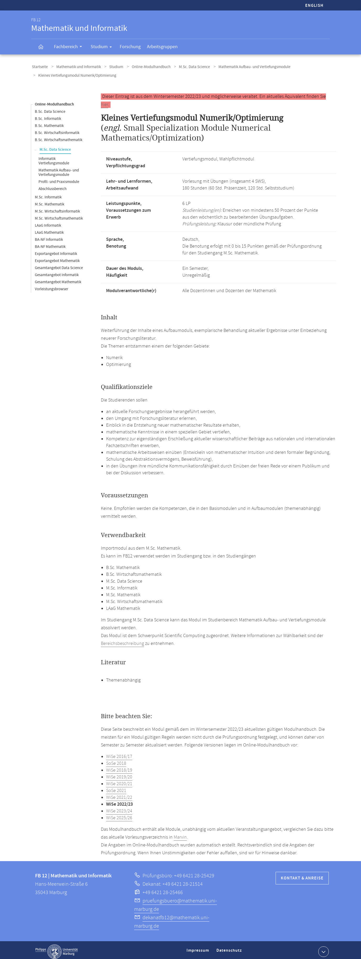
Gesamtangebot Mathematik (58, 278)
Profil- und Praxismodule (59, 178)
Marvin (180, 834)
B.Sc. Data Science (50, 108)
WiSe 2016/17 (119, 753)
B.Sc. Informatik (48, 115)
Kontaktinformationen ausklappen (322, 948)
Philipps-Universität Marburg (56, 948)
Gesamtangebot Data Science (59, 264)
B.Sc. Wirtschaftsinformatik (57, 129)
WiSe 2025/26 (119, 815)
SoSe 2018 (116, 760)
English (314, 5)
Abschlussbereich (53, 185)
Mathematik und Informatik (75, 66)
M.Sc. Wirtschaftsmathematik (59, 215)
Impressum (198, 949)
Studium (103, 48)
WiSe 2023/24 (119, 808)
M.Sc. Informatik (48, 194)
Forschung (130, 47)
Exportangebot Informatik (56, 250)
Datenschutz (230, 949)
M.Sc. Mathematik (49, 201)
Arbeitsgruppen (162, 47)
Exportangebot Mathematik (57, 257)
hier (104, 101)
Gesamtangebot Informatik (57, 271)
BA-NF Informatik (49, 236)
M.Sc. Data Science (184, 66)
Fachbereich (69, 47)
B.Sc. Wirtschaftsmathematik (58, 136)
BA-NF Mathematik (50, 243)
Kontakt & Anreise (302, 875)
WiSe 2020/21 (119, 781)
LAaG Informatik (48, 222)
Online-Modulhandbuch (143, 66)
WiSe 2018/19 (119, 767)
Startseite (39, 66)
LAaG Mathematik (49, 229)
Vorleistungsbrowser (51, 285)
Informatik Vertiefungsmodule (54, 158)
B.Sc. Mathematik (49, 122)
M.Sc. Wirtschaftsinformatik (57, 208)
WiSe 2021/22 (119, 794)
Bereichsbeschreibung (122, 640)
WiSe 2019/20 (119, 774)
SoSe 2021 (116, 787)
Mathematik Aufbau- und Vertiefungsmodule (242, 66)
